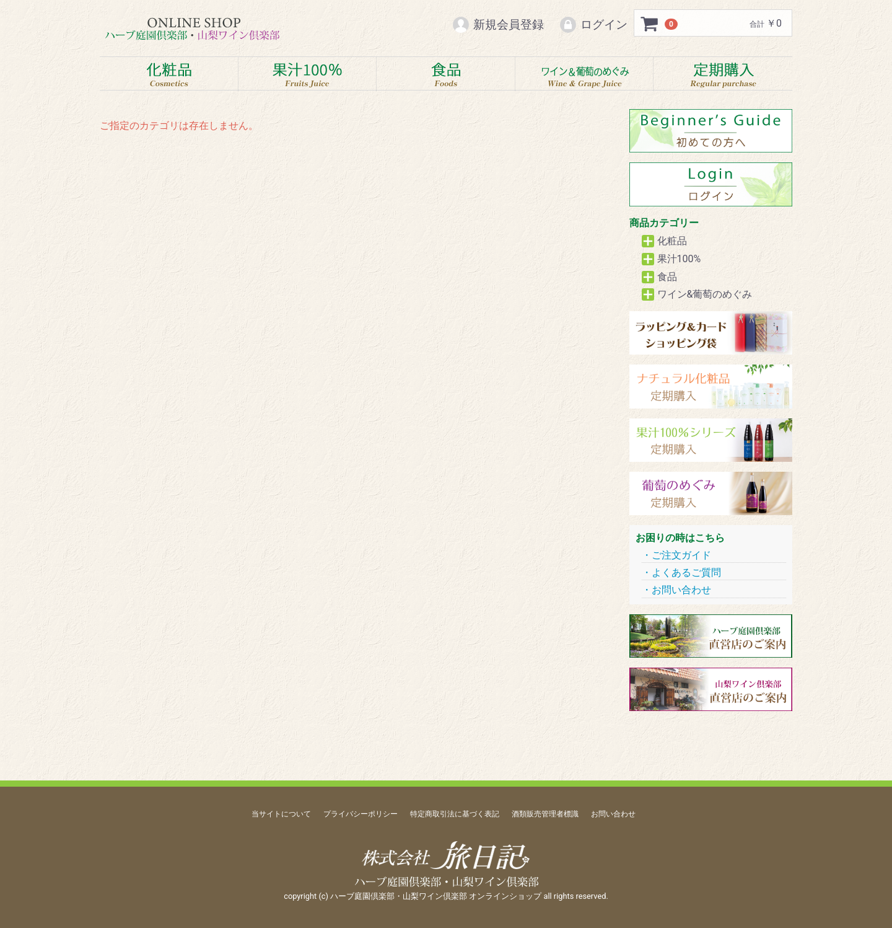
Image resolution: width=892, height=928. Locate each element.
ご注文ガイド (681, 555)
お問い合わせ (681, 590)
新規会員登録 (498, 24)
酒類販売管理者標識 (545, 814)
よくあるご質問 (686, 572)
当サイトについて (281, 814)
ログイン (593, 24)
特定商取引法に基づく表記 (454, 814)
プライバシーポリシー (360, 814)
